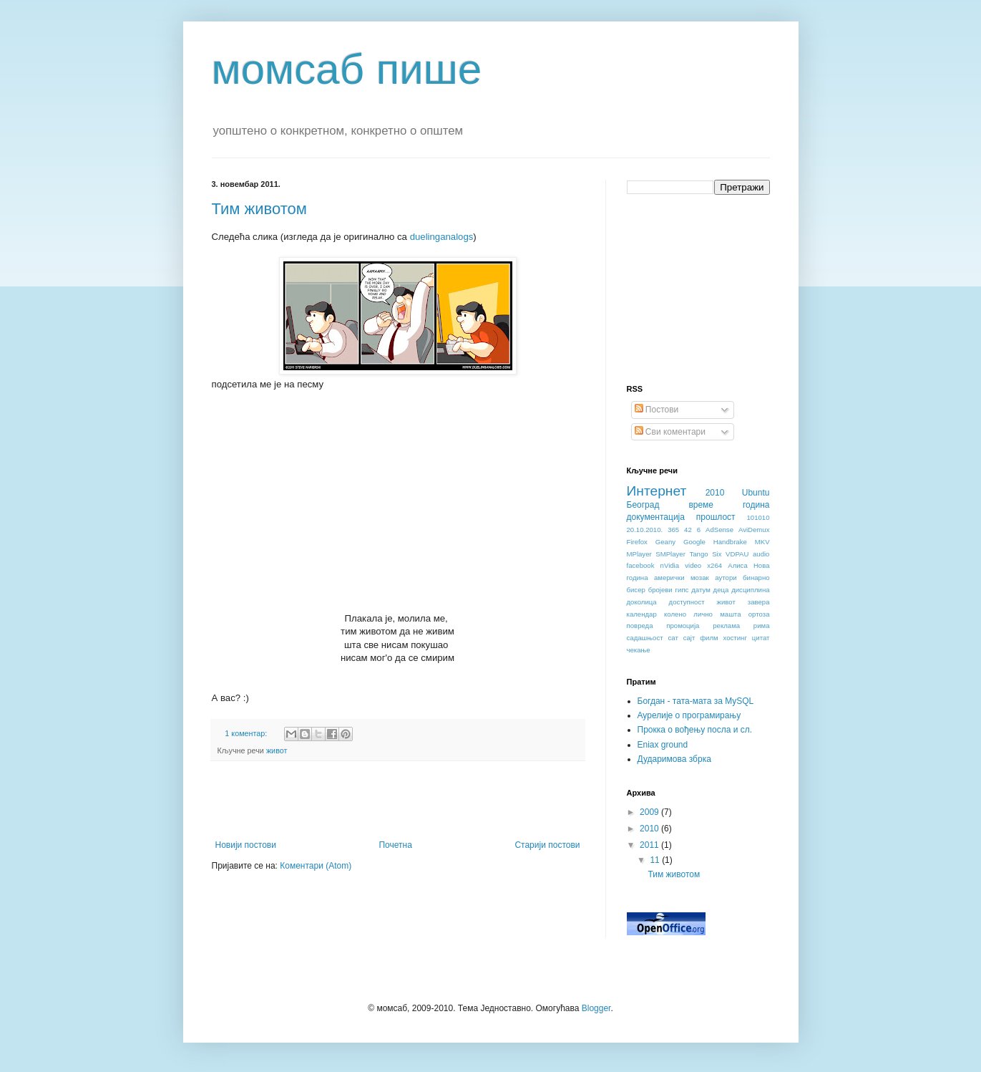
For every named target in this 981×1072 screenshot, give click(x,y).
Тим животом (259, 209)
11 (656, 860)
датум (701, 590)
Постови (657, 410)
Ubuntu (756, 493)
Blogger (596, 1008)
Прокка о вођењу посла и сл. (695, 730)
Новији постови (245, 845)
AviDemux (754, 529)
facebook (641, 565)
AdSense (719, 529)
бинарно (756, 577)
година (756, 505)
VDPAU (737, 554)
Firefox (637, 542)
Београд (643, 505)
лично (703, 614)
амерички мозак (681, 577)
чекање (638, 650)
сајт (689, 638)
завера (759, 602)
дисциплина (750, 590)
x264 (714, 565)
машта (730, 614)
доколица (642, 602)
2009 (650, 812)
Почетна (395, 845)
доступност (687, 602)
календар (642, 614)
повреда (640, 625)
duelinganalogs (442, 236)
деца (721, 590)
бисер (636, 590)
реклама (726, 625)
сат (673, 638)
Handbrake (730, 542)
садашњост (645, 638)
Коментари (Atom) (315, 866)
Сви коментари (670, 432)
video (693, 565)
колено (675, 614)
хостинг (735, 638)
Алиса (738, 565)
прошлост (716, 517)
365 (673, 529)
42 (688, 529)
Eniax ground (663, 745)
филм (709, 638)
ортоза (759, 614)
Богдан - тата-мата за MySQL (696, 701)
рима (761, 625)
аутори (725, 577)
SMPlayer (670, 554)
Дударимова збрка (674, 759)
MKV (762, 542)
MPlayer (639, 554)
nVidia (670, 565)
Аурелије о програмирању (689, 715)
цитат (761, 638)
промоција (682, 625)
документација (656, 517)
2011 (650, 845)
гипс (682, 590)
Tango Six (705, 554)
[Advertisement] (397, 800)
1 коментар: (247, 733)
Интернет (657, 490)
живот (277, 750)
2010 (715, 493)
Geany (665, 542)
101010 (757, 517)
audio (761, 554)
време (700, 505)
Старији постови (547, 845)
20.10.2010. (645, 529)
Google (694, 542)
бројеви (660, 590)
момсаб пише (347, 69)
